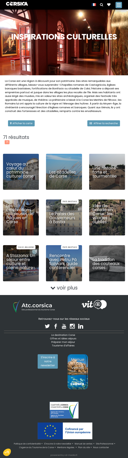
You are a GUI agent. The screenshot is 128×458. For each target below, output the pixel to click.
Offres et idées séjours (63, 338)
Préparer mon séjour (63, 342)
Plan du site (84, 447)
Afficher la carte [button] (21, 123)
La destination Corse (63, 335)
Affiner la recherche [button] (104, 123)
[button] (101, 4)
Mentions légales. (66, 447)
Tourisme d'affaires (63, 345)
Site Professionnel (104, 443)
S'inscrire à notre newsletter (48, 361)
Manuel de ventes (83, 443)
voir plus (64, 287)
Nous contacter (101, 447)
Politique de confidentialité (27, 443)
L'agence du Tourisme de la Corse (36, 447)
